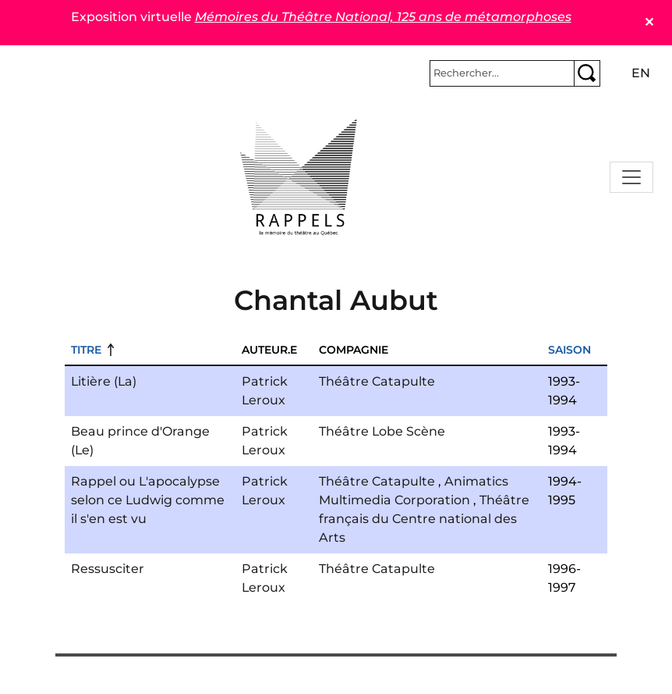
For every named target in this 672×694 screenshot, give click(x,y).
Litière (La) (103, 381)
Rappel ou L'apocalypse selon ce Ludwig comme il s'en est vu (148, 500)
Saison (569, 350)
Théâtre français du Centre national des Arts (424, 519)
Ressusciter (107, 568)
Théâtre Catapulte (377, 381)
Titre (86, 350)
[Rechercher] (502, 73)
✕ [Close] (649, 22)
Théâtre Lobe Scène (382, 431)
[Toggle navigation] (631, 177)
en (640, 73)
